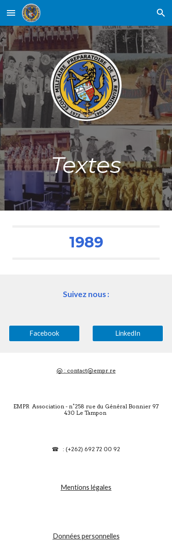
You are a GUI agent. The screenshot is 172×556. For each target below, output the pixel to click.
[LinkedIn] (128, 333)
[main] (86, 165)
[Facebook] (44, 333)
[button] (11, 12)
